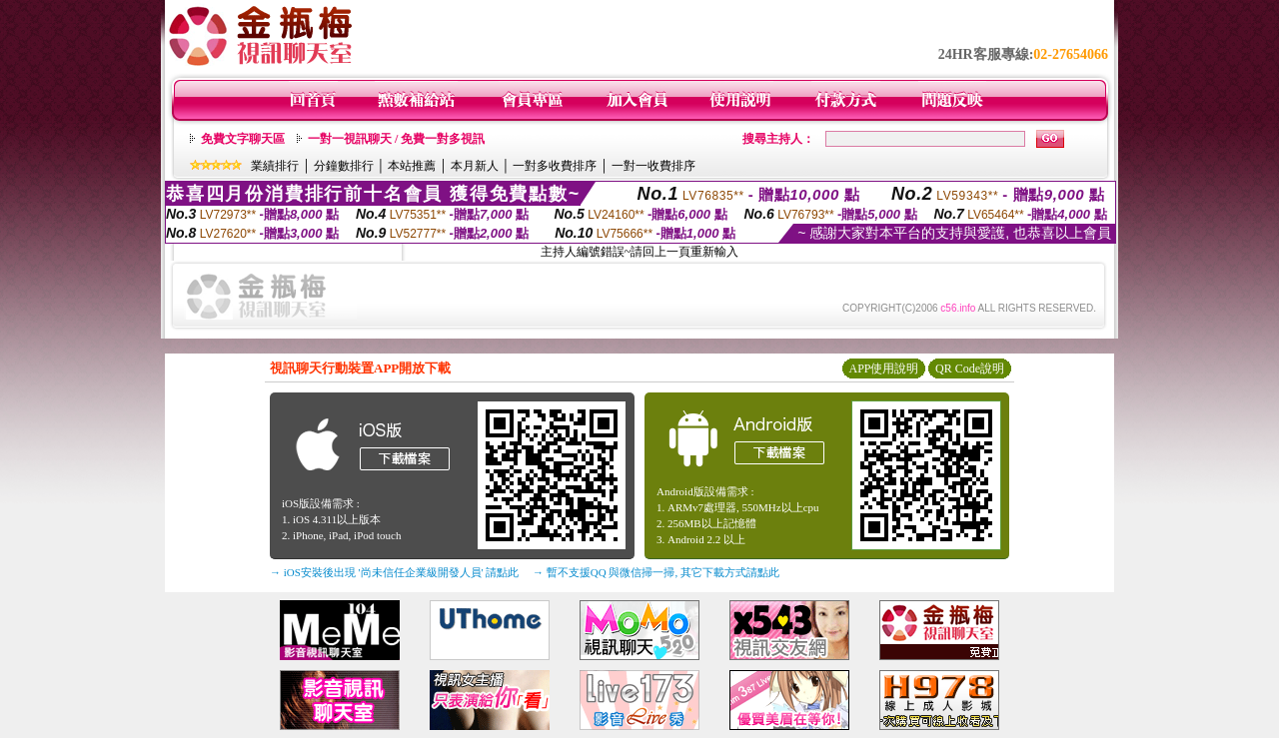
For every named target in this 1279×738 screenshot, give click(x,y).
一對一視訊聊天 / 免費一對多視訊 (396, 139)
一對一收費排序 (653, 166)
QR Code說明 (969, 368)
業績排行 (275, 166)
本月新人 (475, 166)
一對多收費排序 (555, 166)
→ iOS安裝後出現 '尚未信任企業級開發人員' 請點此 (394, 572)
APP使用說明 (883, 368)
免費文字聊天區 (243, 139)
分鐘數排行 (344, 166)
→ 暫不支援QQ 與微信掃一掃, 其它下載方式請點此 (656, 572)
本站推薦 (412, 166)
